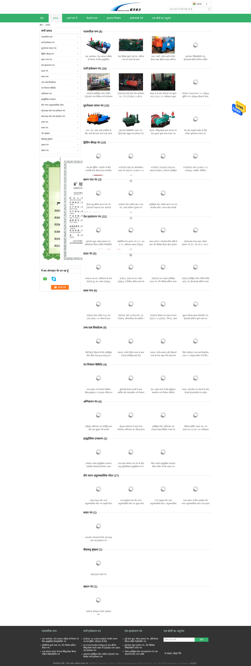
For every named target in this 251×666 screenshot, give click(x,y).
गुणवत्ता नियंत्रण (114, 18)
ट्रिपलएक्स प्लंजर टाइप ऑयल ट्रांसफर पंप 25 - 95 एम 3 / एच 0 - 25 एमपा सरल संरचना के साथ (195, 244)
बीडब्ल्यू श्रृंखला (46, 139)
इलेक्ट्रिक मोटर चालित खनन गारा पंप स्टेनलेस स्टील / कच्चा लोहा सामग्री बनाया (163, 207)
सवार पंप (44, 122)
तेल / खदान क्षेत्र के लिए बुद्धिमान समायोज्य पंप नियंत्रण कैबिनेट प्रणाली (163, 392)
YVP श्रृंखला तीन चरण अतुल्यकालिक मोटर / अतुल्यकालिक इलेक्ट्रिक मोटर (163, 503)
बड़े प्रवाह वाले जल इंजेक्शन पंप (53, 110)
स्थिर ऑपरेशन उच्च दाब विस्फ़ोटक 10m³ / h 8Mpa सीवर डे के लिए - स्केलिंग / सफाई (195, 355)
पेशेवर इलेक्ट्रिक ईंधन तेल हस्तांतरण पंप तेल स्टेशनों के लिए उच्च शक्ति (141, 652)
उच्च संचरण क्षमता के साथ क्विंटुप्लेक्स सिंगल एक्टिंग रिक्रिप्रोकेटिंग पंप (59, 652)
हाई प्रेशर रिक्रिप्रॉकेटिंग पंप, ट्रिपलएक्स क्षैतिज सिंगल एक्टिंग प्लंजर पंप (196, 59)
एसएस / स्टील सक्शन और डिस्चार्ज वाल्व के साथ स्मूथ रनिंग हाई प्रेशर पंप (163, 355)
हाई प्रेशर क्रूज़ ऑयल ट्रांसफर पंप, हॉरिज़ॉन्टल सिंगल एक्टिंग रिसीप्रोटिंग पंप (98, 244)
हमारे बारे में (72, 18)
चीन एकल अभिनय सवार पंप (77, 663)
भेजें (201, 639)
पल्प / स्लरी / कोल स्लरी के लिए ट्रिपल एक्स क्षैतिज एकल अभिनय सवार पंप (163, 59)
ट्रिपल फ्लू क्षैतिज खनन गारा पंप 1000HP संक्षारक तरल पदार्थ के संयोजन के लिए (98, 207)
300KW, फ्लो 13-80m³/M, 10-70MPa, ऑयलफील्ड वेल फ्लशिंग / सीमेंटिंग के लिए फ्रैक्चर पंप (130, 318)
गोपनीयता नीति (59, 663)
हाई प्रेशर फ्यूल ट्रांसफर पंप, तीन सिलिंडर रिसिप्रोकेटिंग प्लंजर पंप (140, 646)
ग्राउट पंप (44, 71)
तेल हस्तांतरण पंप (48, 65)
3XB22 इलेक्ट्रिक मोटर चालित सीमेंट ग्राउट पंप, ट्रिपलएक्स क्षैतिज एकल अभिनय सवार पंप (195, 281)
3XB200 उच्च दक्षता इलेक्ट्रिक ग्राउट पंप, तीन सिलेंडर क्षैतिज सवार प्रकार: (163, 281)
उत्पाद (55, 18)
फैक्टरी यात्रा (91, 18)
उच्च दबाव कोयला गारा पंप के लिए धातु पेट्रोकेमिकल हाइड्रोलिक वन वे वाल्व (131, 466)
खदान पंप (45, 145)
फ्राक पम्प (44, 76)
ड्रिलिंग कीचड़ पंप (47, 54)
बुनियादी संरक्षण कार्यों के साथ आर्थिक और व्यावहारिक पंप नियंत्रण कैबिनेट (130, 392)
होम (42, 18)
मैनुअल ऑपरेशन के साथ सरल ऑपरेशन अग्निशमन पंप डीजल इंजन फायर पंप (131, 429)
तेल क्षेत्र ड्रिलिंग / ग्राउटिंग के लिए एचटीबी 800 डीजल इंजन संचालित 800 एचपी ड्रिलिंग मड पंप (98, 170)
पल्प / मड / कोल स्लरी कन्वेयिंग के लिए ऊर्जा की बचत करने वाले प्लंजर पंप (98, 133)
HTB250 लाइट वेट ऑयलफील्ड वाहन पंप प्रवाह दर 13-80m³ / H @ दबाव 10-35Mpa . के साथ (131, 170)
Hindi (202, 4)
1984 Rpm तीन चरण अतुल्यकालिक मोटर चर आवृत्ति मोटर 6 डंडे (98, 503)
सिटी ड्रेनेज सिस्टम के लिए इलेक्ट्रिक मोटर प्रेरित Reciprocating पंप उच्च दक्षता (98, 355)
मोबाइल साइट (170, 657)
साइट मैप (177, 653)
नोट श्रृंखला (45, 133)
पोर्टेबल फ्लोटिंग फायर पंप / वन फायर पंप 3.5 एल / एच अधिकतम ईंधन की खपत (196, 429)
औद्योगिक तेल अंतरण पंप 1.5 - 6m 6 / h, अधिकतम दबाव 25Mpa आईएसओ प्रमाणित (131, 244)
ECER (193, 663)
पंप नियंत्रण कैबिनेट (48, 88)
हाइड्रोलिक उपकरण (48, 99)
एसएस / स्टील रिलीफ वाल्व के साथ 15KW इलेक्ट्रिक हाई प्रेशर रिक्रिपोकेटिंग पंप (131, 355)
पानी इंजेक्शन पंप (48, 42)
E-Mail (168, 653)
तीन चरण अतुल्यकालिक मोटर (52, 105)
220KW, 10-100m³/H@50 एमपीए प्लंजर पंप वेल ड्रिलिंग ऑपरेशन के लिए (100, 640)
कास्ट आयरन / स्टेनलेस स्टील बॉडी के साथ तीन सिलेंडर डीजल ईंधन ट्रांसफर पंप (163, 244)
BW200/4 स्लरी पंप (98, 574)
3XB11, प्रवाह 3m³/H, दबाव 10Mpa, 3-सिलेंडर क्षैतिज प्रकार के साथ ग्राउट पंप (130, 281)
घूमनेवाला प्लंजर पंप (49, 48)
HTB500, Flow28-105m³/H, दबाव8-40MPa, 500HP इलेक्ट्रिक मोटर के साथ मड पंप (163, 170)
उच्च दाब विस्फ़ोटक (48, 82)
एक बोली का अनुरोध (161, 18)
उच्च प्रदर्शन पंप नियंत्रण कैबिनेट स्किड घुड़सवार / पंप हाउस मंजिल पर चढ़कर (98, 392)
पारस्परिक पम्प (46, 37)
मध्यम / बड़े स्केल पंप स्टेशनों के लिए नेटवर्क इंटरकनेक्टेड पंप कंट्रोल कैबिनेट (195, 392)
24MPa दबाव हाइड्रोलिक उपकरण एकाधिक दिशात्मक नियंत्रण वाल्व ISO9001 (98, 466)
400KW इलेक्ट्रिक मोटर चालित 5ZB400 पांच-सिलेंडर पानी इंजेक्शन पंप (98, 96)
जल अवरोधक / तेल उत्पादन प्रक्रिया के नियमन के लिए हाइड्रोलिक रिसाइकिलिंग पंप (98, 59)
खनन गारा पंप (46, 59)
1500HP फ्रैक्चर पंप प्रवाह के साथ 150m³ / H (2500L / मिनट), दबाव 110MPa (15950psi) (163, 318)
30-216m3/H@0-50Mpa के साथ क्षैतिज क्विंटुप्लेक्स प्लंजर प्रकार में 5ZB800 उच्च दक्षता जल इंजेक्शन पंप (101, 648)
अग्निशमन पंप (46, 93)
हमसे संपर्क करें (136, 18)
